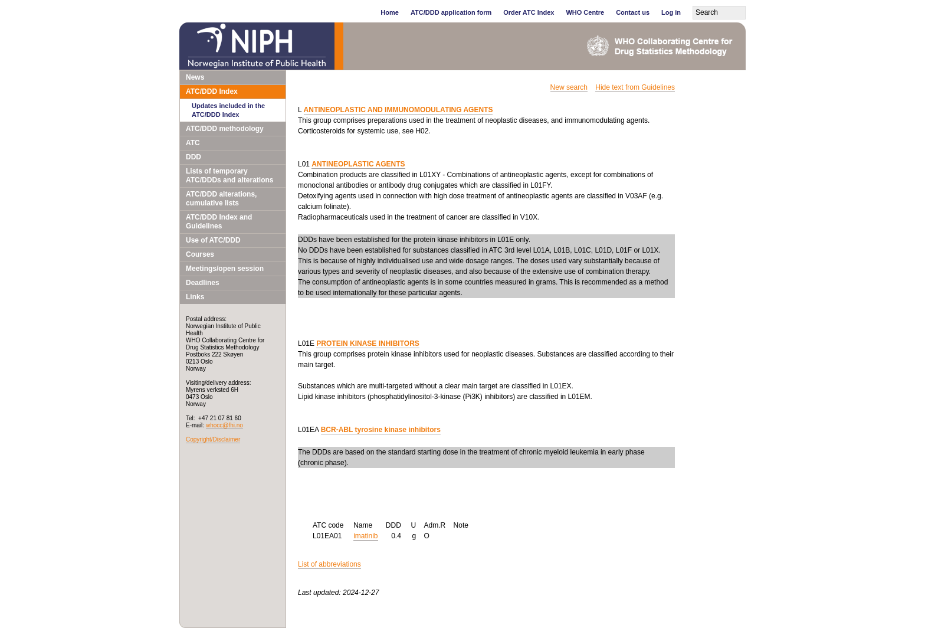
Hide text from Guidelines (635, 87)
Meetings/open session (225, 268)
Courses (200, 254)
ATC (193, 143)
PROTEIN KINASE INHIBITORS (367, 343)
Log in (671, 12)
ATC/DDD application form (451, 12)
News (195, 77)
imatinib (365, 536)
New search (569, 87)
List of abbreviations (329, 564)
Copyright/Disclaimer (213, 439)
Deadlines (202, 283)
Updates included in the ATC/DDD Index (228, 110)
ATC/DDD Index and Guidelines (219, 221)
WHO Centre (585, 12)
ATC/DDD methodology (225, 129)
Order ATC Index (528, 12)
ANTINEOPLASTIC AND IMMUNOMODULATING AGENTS (398, 110)
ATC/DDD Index (212, 91)
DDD (193, 157)
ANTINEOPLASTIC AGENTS (358, 164)
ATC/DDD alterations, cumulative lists (221, 198)
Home (390, 12)
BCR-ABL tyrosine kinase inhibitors (381, 430)
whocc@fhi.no (224, 425)
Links (195, 297)
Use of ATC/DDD (213, 240)
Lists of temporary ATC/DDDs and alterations (229, 175)
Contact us (633, 12)
